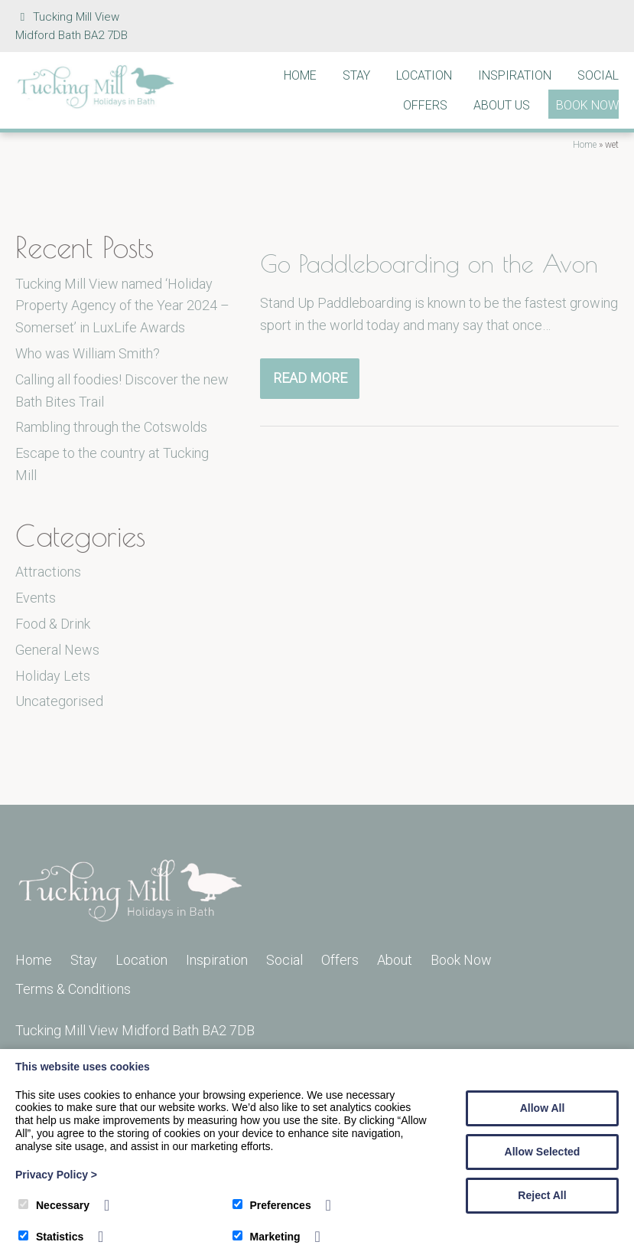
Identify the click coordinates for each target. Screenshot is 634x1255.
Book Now (587, 105)
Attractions (48, 572)
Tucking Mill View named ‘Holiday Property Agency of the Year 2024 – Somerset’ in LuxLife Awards (122, 306)
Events (35, 598)
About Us (501, 105)
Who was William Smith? (87, 353)
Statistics (50, 1236)
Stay (356, 75)
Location (424, 75)
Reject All (542, 1195)
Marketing (266, 1236)
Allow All (542, 1108)
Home (300, 75)
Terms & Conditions (73, 989)
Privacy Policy (56, 1174)
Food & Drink (52, 624)
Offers (425, 105)
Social (598, 75)
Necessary (53, 1205)
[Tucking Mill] (95, 104)
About (394, 960)
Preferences (271, 1205)
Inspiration (514, 75)
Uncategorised (59, 701)
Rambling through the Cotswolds (111, 427)
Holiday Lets (52, 676)
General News (57, 650)
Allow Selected (542, 1152)
